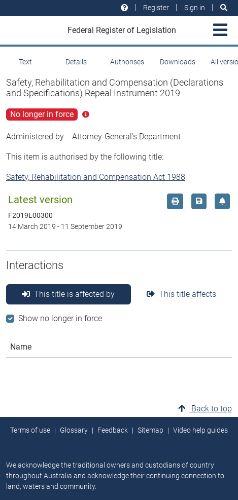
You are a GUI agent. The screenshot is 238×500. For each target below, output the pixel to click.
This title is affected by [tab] (68, 294)
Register (156, 8)
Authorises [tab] (127, 62)
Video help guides (200, 430)
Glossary (74, 430)
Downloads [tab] (177, 62)
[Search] (224, 8)
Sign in (194, 8)
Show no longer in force (60, 318)
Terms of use (30, 430)
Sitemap (150, 430)
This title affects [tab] (181, 294)
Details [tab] (76, 62)
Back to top (205, 408)
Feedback (112, 430)
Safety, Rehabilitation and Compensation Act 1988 (95, 177)
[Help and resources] (124, 8)
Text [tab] (25, 62)
